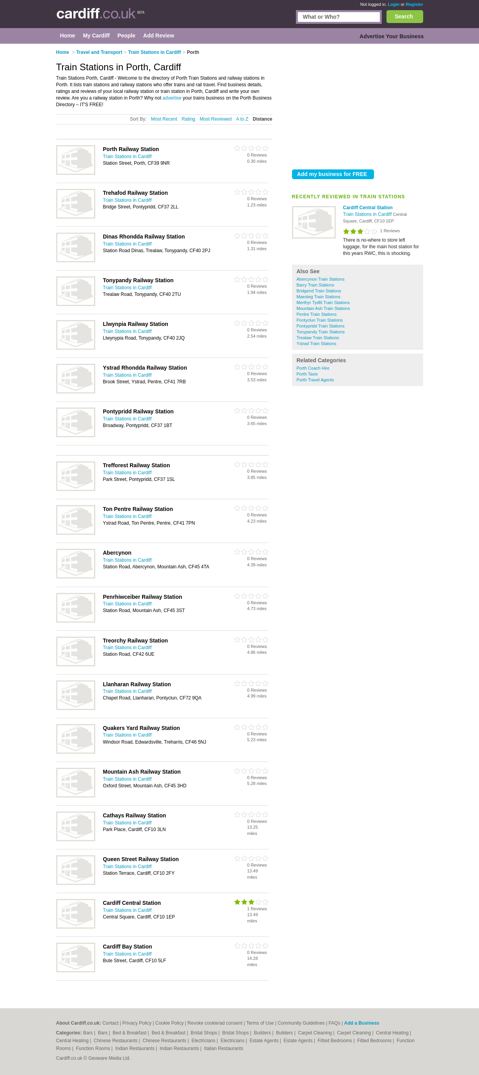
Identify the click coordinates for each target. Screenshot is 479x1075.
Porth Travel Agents (315, 379)
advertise (172, 98)
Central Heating (393, 1033)
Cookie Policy (169, 1023)
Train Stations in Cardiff (368, 214)
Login (394, 4)
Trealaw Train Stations (318, 337)
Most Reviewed (215, 119)
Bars (88, 1033)
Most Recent (164, 119)
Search (404, 16)
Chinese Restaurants (116, 1040)
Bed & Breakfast (130, 1033)
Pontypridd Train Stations (321, 326)
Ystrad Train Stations (317, 343)
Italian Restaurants (223, 1048)
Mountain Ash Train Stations (323, 308)
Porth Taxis (307, 374)
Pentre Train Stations (317, 314)
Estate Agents (264, 1040)
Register (414, 4)
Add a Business (361, 1023)
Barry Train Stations (316, 285)
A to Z (242, 119)
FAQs (334, 1023)
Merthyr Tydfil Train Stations (323, 302)
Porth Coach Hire (313, 368)
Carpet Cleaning (315, 1033)
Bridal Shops (204, 1033)
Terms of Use (260, 1023)
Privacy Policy (136, 1023)
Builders (263, 1033)
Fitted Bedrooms (335, 1040)
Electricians (204, 1040)
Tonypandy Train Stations (321, 331)
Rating (188, 119)
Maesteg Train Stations (319, 296)
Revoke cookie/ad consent (214, 1023)
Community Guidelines (301, 1023)
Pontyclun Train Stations (320, 320)
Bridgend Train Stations (319, 290)
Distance (262, 119)
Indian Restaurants (135, 1048)
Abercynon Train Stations (321, 279)
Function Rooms (94, 1048)
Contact (110, 1023)
